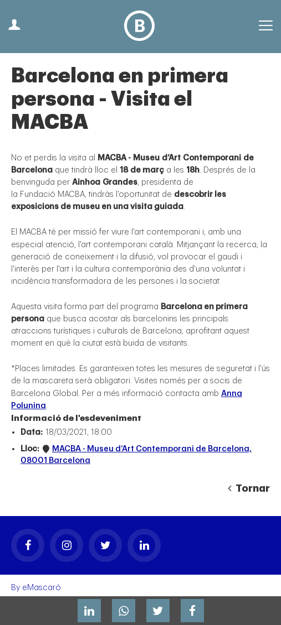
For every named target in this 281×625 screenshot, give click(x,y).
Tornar (249, 488)
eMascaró (41, 588)
